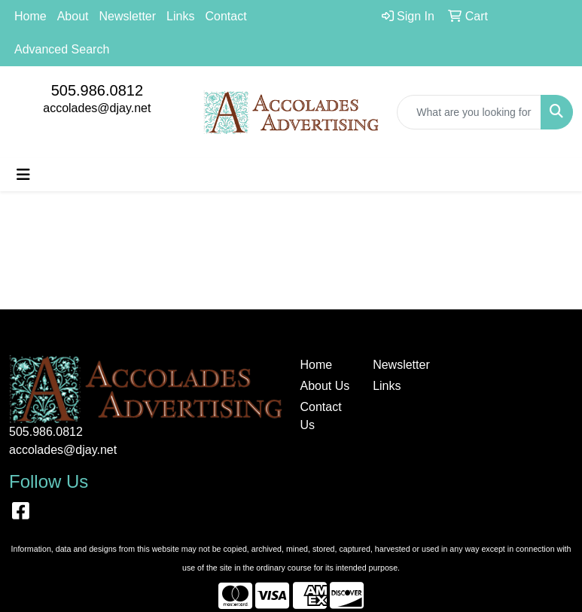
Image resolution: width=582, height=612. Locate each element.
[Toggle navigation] (23, 174)
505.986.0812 (97, 90)
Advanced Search (61, 49)
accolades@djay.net (97, 108)
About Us (325, 385)
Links (180, 16)
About (73, 16)
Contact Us (321, 415)
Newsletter (128, 16)
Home (30, 16)
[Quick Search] (469, 112)
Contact (225, 16)
